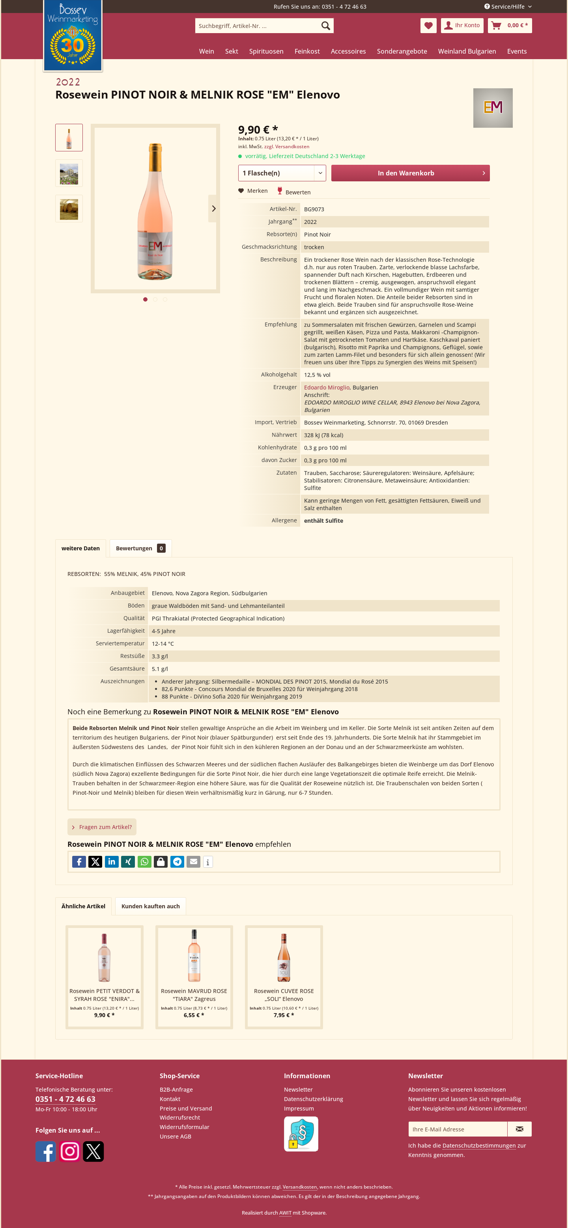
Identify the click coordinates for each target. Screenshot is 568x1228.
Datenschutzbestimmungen (479, 1145)
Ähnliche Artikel (83, 906)
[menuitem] (264, 26)
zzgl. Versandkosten (287, 146)
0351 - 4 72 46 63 (65, 1099)
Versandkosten (300, 1186)
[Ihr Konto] (462, 26)
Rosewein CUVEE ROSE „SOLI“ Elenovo (284, 995)
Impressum (299, 1108)
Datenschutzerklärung (313, 1099)
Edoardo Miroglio (326, 387)
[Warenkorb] (510, 26)
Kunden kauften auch (150, 906)
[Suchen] (326, 26)
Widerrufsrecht (180, 1117)
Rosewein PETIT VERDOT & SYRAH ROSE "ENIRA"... (104, 995)
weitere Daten (81, 548)
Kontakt (170, 1099)
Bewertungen (141, 548)
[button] (79, 862)
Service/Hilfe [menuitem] (505, 6)
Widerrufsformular (184, 1127)
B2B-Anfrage (176, 1089)
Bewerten (294, 192)
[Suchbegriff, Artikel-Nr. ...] (264, 26)
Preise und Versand (186, 1108)
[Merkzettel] (428, 26)
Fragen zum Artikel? (102, 827)
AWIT (285, 1212)
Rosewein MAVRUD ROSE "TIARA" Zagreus (194, 995)
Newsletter (298, 1089)
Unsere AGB (175, 1136)
